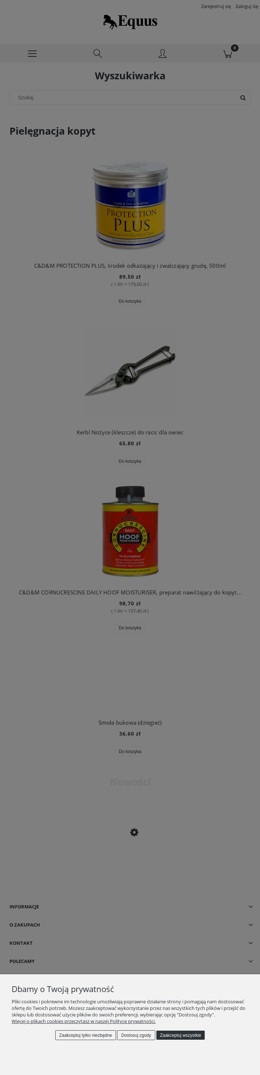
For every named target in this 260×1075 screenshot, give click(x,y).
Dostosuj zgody (136, 1035)
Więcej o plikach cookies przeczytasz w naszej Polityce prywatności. (84, 1021)
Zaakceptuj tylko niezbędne (85, 1035)
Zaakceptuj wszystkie (180, 1035)
